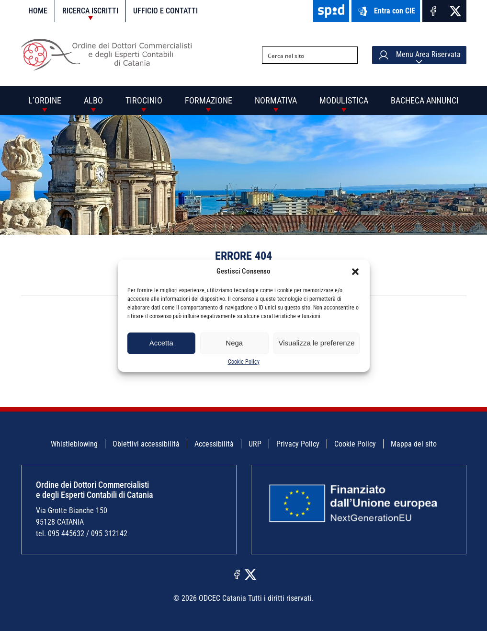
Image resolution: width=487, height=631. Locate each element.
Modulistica (343, 100)
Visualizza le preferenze (317, 343)
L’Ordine (44, 100)
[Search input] (302, 55)
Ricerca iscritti (90, 10)
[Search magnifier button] (349, 55)
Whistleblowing (74, 443)
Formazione (208, 100)
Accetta (161, 343)
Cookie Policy (244, 362)
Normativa (276, 100)
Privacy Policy (297, 443)
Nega (234, 343)
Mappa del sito (414, 443)
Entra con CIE (385, 11)
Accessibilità (214, 443)
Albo (93, 100)
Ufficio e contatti (165, 10)
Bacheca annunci (425, 100)
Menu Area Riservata (419, 55)
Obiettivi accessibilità (146, 443)
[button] (355, 271)
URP (255, 443)
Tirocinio (143, 100)
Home (37, 10)
